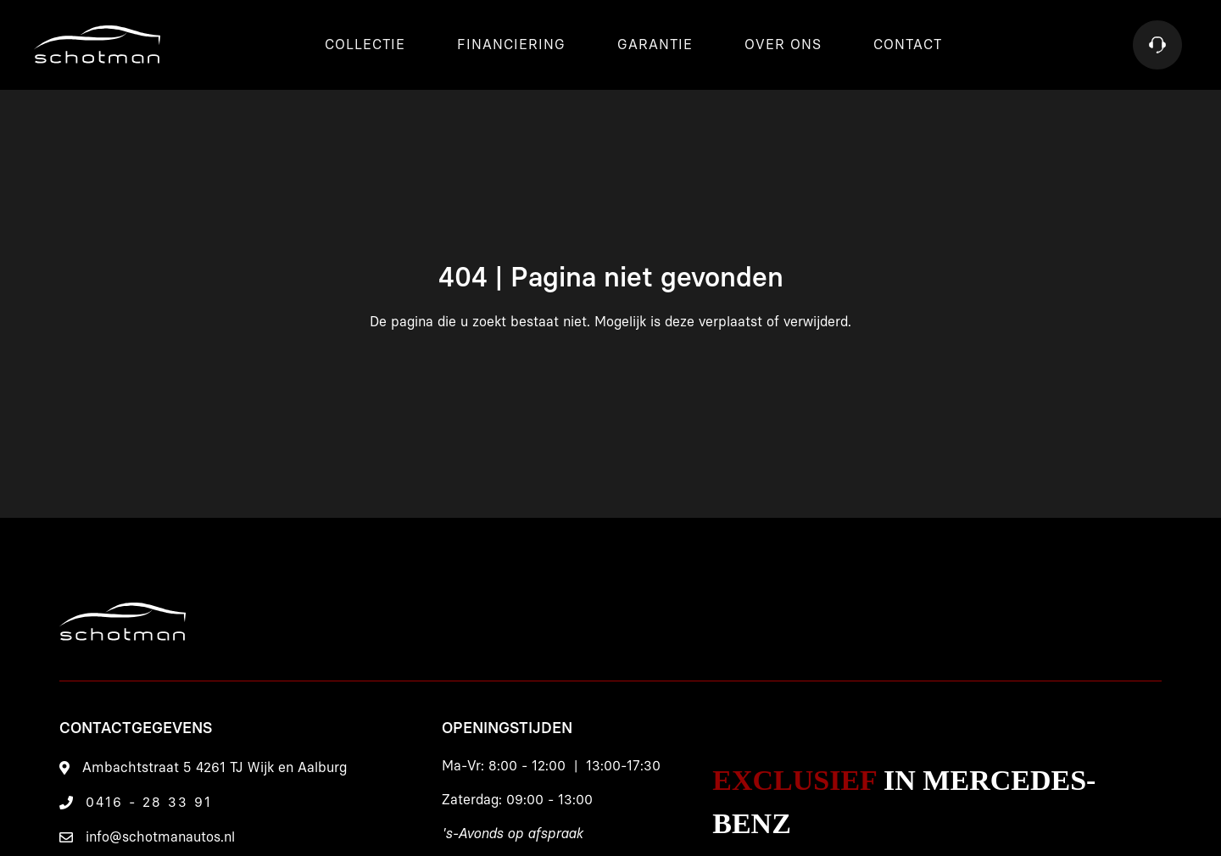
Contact (907, 45)
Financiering (511, 45)
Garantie (655, 45)
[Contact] (1157, 45)
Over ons (783, 45)
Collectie (365, 45)
